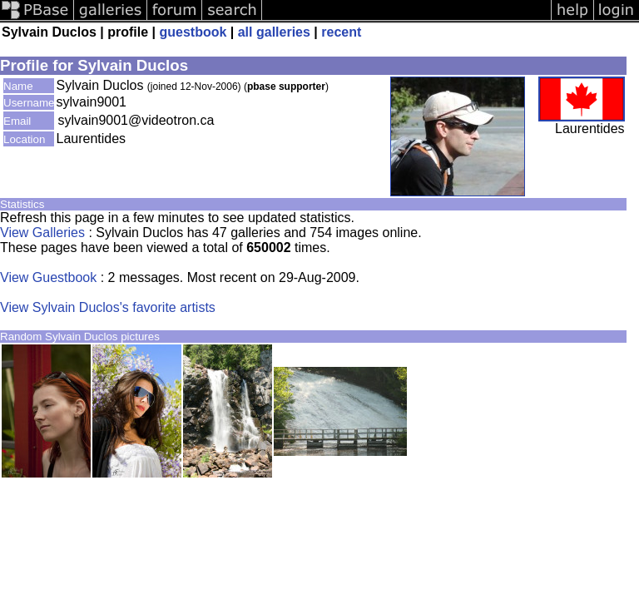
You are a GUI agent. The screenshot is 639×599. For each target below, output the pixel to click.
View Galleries (42, 232)
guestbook (192, 32)
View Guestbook (48, 277)
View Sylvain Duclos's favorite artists (107, 307)
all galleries (274, 32)
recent (341, 32)
